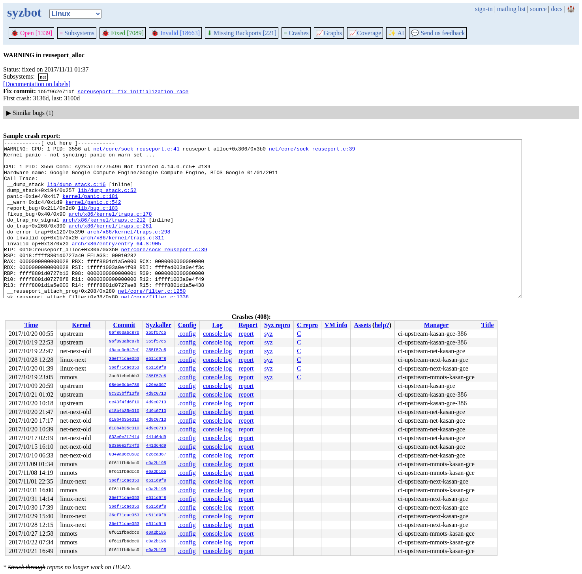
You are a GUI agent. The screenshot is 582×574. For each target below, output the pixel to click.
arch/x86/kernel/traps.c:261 (110, 243)
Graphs (329, 33)
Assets (362, 325)
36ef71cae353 (124, 359)
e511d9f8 (156, 359)
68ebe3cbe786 (124, 385)
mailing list (511, 9)
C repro (307, 325)
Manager (436, 325)
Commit (124, 325)
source (538, 9)
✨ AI (396, 33)
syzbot (24, 12)
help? (381, 325)
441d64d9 (156, 437)
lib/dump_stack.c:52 (107, 200)
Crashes (296, 33)
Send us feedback (438, 33)
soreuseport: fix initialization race (132, 91)
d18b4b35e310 (124, 411)
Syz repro (277, 325)
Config (187, 325)
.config (187, 333)
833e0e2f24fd (124, 437)
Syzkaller (158, 325)
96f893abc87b (124, 333)
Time (31, 325)
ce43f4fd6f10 (124, 402)
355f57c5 (156, 333)
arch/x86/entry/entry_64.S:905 (116, 264)
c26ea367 (156, 385)
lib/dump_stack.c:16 (76, 193)
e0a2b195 (156, 463)
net (43, 77)
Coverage (365, 33)
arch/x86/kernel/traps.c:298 (129, 250)
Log (217, 325)
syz (268, 333)
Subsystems (76, 33)
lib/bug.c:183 (98, 222)
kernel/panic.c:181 (90, 207)
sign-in (483, 9)
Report (247, 325)
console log (217, 333)
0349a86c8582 (124, 454)
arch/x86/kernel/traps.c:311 (122, 257)
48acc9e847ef (124, 350)
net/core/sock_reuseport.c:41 (136, 150)
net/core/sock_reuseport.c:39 (312, 150)
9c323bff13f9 (124, 394)
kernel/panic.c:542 (93, 214)
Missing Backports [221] (241, 33)
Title (487, 325)
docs (556, 9)
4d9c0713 (156, 394)
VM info (336, 325)
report (245, 333)
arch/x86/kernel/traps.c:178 (110, 229)
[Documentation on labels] (37, 84)
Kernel (81, 325)
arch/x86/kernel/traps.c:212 (104, 236)
